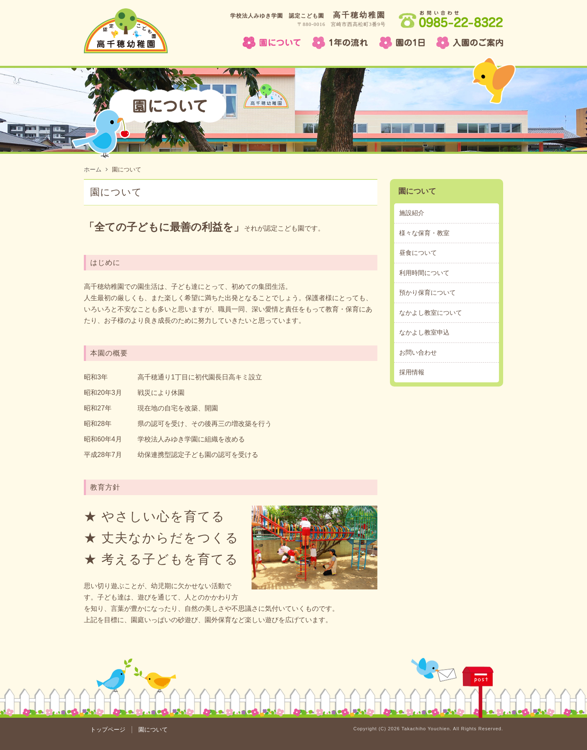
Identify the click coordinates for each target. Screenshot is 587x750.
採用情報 (411, 372)
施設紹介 (411, 212)
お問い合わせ (418, 352)
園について (417, 191)
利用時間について (424, 272)
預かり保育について (427, 292)
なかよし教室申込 (424, 332)
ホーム (96, 169)
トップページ (107, 730)
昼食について (418, 252)
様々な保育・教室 (424, 232)
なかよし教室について (430, 312)
